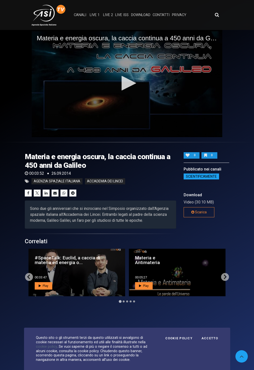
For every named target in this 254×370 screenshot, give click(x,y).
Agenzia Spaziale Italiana (57, 181)
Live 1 (95, 15)
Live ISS (122, 15)
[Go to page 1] (120, 301)
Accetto (209, 338)
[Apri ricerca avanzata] (216, 15)
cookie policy (46, 346)
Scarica (199, 212)
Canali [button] (80, 15)
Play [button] (43, 286)
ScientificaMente (201, 176)
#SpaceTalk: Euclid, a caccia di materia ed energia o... (67, 260)
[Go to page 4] (131, 301)
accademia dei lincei (105, 181)
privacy (179, 15)
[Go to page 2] (124, 301)
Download (140, 15)
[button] (127, 83)
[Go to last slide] (29, 277)
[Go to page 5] (134, 301)
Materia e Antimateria (147, 260)
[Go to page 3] (127, 301)
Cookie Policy (179, 338)
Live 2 (108, 15)
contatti (161, 15)
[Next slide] (225, 277)
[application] (127, 83)
